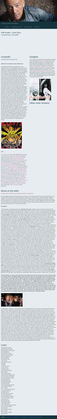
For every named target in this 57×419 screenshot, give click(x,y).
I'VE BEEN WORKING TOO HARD (15, 171)
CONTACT (36, 27)
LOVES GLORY (15, 161)
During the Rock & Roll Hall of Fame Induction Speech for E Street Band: (17, 193)
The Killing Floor (24, 417)
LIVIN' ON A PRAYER (9, 180)
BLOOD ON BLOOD (22, 170)
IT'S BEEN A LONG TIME (17, 176)
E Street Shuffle (38, 417)
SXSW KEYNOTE (28, 27)
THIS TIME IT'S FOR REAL (7, 154)
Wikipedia (31, 417)
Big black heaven (36, 71)
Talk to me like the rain (43, 66)
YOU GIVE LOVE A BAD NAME (16, 165)
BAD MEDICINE (17, 155)
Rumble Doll (41, 60)
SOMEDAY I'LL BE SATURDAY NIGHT (18, 168)
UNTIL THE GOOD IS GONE (19, 157)
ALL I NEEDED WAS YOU (11, 167)
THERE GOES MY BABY (6, 163)
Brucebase (8, 417)
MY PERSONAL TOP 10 (16, 27)
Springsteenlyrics (16, 417)
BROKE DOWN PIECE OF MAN (17, 158)
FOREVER (17, 178)
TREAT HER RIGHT (14, 184)
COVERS (7, 27)
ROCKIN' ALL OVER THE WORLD (18, 183)
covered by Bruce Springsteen (9, 23)
